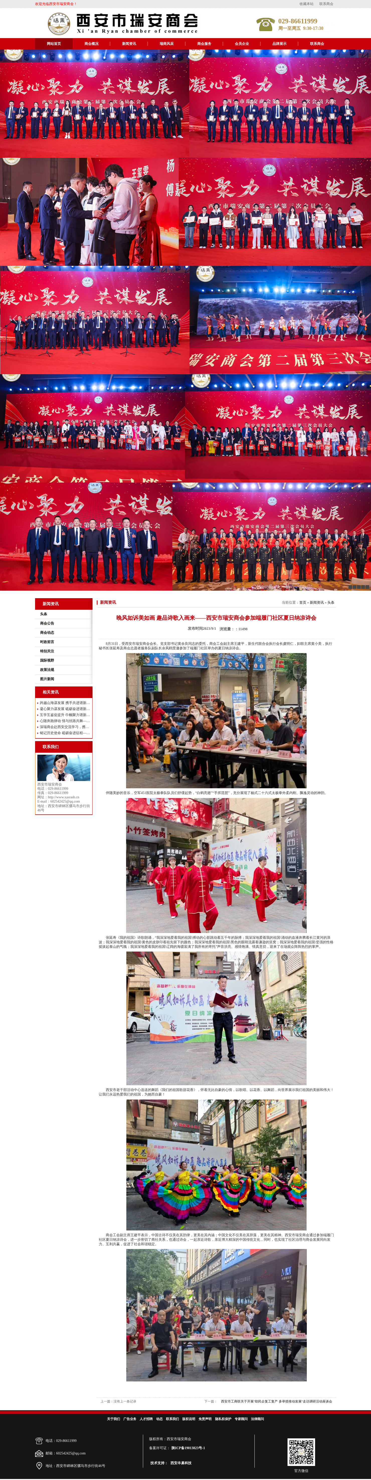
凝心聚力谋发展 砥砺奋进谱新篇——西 (65, 709)
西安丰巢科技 (181, 1463)
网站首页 (54, 44)
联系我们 (172, 1419)
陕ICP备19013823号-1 (188, 1448)
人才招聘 (146, 1419)
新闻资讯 (129, 44)
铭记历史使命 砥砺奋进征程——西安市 (65, 733)
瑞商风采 (167, 44)
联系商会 (326, 4)
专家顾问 (241, 1419)
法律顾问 (257, 1419)
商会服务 (204, 44)
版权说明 (188, 1419)
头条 (330, 602)
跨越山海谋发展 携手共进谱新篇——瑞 (65, 703)
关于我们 (113, 1419)
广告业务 (129, 1419)
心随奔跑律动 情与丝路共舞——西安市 (65, 721)
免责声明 (205, 1419)
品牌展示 (279, 44)
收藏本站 (307, 4)
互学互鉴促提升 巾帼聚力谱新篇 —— (65, 715)
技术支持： (159, 1463)
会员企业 (242, 44)
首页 (302, 602)
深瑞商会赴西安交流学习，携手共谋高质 (65, 727)
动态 (159, 1419)
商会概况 (91, 44)
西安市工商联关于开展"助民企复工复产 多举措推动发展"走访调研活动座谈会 (276, 1401)
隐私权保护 (223, 1419)
